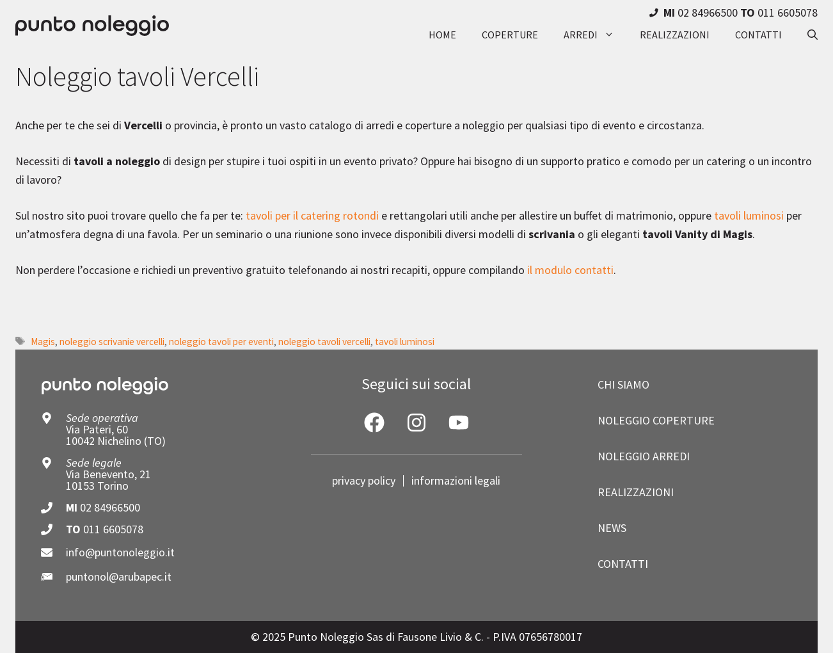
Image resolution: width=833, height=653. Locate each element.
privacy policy (363, 481)
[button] (806, 34)
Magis (43, 341)
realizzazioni (675, 34)
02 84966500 (110, 507)
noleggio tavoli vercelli (324, 341)
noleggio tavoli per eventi (221, 341)
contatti (758, 34)
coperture (510, 34)
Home (442, 34)
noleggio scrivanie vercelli (112, 341)
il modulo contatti (570, 269)
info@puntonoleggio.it (120, 552)
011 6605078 (113, 529)
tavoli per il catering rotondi (312, 215)
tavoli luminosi (749, 215)
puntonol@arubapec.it (118, 576)
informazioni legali (455, 480)
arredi (595, 34)
